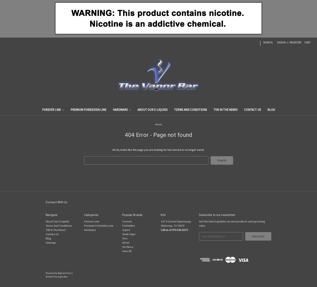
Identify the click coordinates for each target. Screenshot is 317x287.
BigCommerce (65, 272)
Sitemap (51, 242)
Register (295, 42)
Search (268, 42)
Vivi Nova (127, 247)
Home (158, 124)
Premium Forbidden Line (88, 110)
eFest (125, 242)
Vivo (124, 238)
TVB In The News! (225, 110)
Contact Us (252, 110)
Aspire (126, 230)
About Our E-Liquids (152, 110)
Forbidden (128, 225)
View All (126, 251)
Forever (127, 221)
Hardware (122, 110)
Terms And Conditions (190, 110)
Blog (271, 110)
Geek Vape (128, 234)
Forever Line (53, 110)
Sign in (281, 42)
